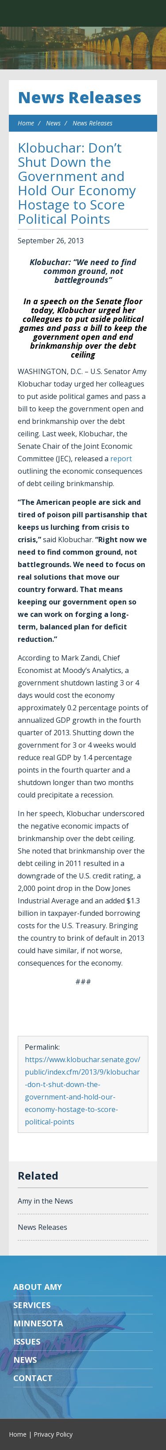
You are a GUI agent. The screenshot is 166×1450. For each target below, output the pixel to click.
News (53, 123)
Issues (26, 1341)
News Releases (79, 97)
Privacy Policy (53, 1434)
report (121, 458)
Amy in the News (45, 1201)
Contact (33, 1378)
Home (26, 123)
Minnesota (38, 1323)
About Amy (37, 1286)
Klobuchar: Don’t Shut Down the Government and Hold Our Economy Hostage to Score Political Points (77, 183)
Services (31, 1305)
